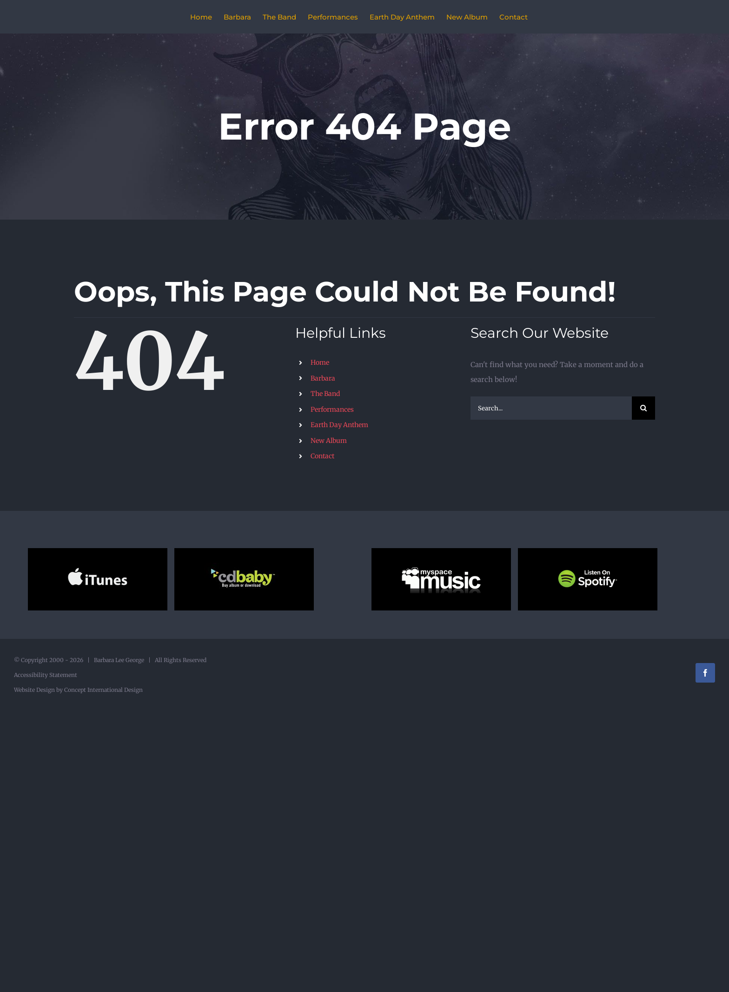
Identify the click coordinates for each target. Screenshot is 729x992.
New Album (329, 440)
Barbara (323, 378)
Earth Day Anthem (339, 425)
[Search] (643, 408)
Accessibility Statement (45, 674)
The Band (325, 393)
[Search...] (551, 408)
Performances (332, 409)
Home (320, 362)
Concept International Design (103, 689)
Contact (322, 456)
